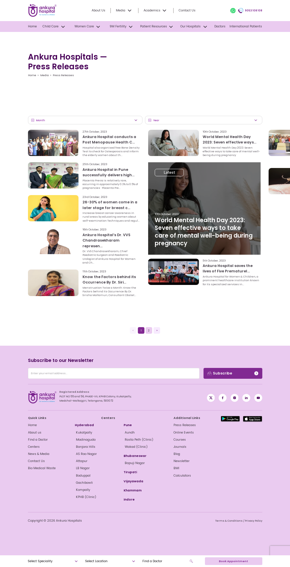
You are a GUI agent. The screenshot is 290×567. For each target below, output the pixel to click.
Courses (179, 440)
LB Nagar (82, 468)
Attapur (81, 461)
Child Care (54, 26)
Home (32, 26)
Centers (33, 447)
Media (43, 75)
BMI (176, 468)
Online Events (183, 432)
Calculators (181, 475)
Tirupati (129, 472)
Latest (170, 139)
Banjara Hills (85, 447)
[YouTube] (258, 398)
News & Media (38, 454)
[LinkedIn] (246, 398)
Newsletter (181, 461)
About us (34, 432)
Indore (128, 499)
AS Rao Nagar (85, 454)
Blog (177, 454)
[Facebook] (211, 398)
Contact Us (186, 10)
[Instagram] (235, 398)
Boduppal (83, 475)
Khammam (132, 490)
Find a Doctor (37, 440)
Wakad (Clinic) (134, 447)
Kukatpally (83, 432)
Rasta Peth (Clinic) (137, 440)
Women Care (88, 26)
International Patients (246, 26)
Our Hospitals (194, 26)
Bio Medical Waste (41, 468)
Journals (179, 447)
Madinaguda (85, 440)
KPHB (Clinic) (85, 497)
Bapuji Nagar (134, 463)
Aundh (129, 432)
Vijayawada (132, 481)
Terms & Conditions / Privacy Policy (240, 521)
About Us (100, 10)
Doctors (220, 26)
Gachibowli (84, 483)
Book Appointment (233, 561)
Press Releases (184, 425)
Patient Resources (157, 26)
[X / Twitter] (223, 398)
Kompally (82, 490)
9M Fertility (122, 26)
